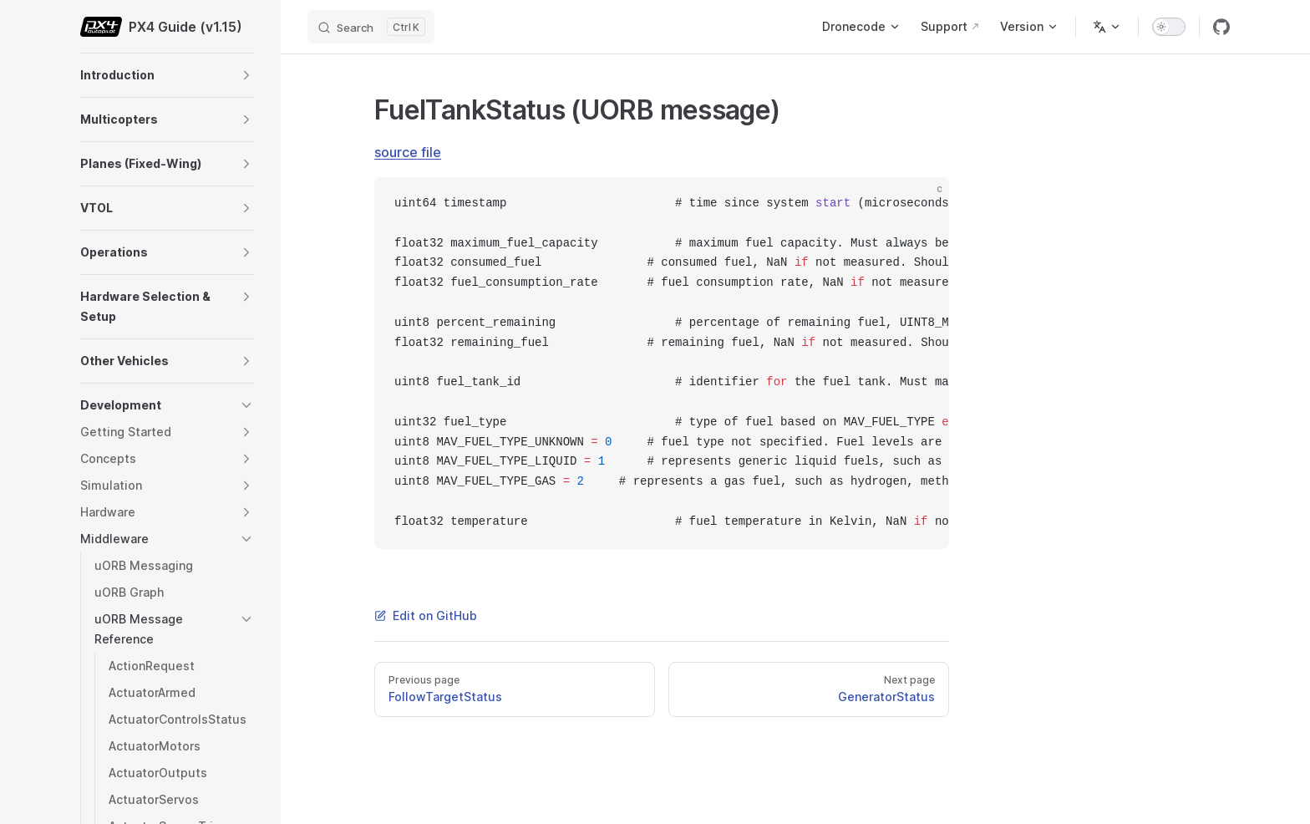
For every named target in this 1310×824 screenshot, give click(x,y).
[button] (246, 75)
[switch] (1169, 27)
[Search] (370, 26)
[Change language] (1107, 26)
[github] (1221, 27)
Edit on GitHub (425, 615)
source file (407, 152)
